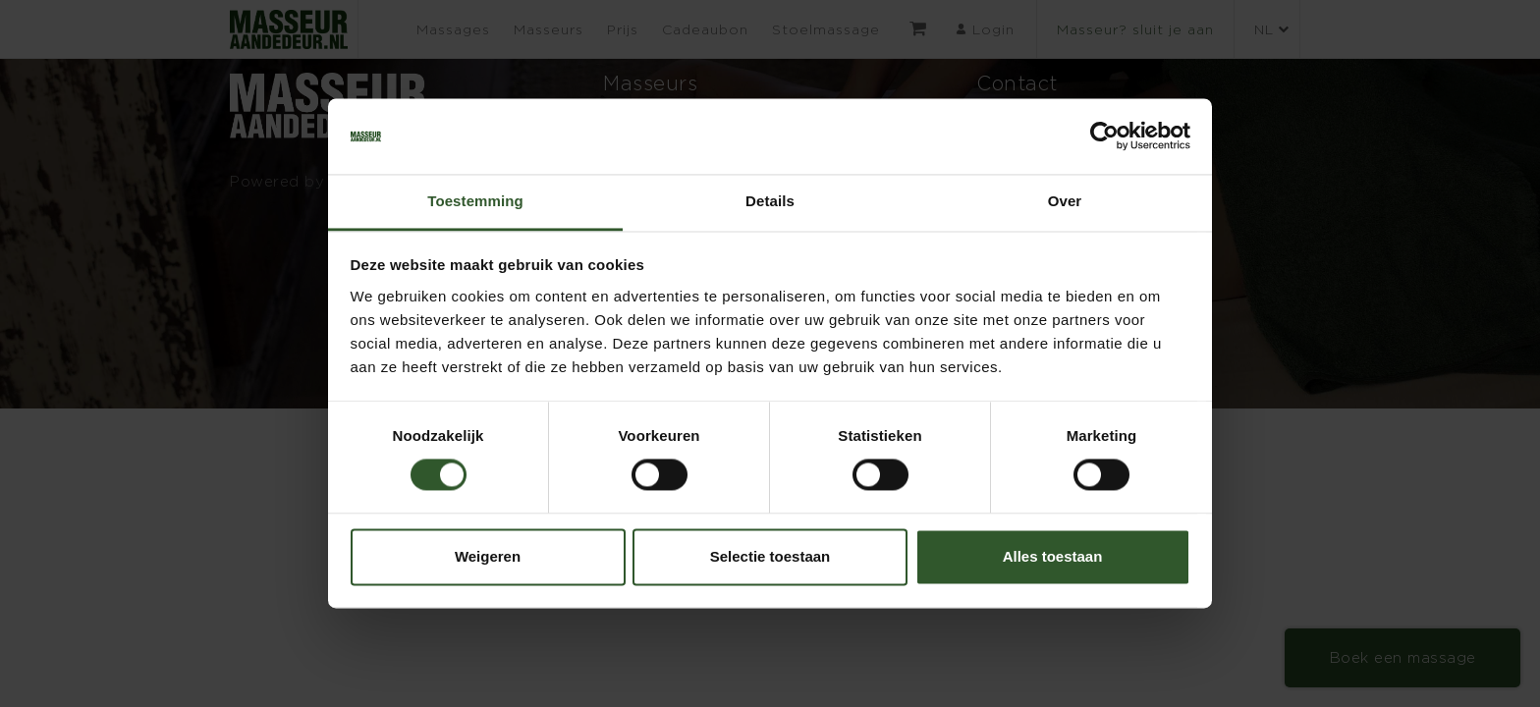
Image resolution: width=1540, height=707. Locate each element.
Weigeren (488, 556)
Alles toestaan (1053, 556)
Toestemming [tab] (475, 200)
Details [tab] (770, 200)
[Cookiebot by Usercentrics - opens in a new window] (1104, 136)
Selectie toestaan (770, 556)
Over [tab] (1065, 200)
